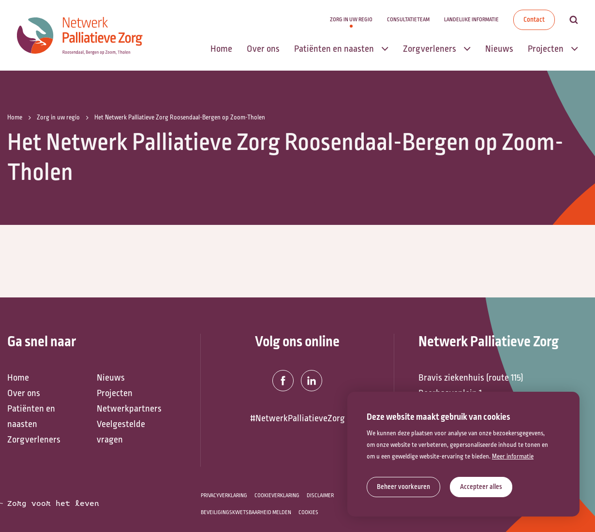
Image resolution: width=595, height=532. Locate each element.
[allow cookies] (481, 487)
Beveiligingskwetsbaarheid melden (246, 512)
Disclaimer (320, 495)
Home (18, 377)
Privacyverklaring (224, 495)
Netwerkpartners (129, 408)
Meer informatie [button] (513, 456)
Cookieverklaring (276, 495)
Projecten (115, 393)
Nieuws (111, 377)
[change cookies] (403, 487)
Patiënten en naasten (31, 416)
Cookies (308, 512)
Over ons (23, 393)
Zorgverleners (33, 439)
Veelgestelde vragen (121, 432)
